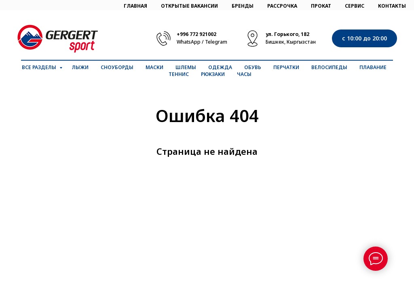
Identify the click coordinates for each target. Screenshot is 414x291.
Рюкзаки (213, 74)
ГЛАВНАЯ (135, 5)
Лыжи (80, 67)
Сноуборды (117, 67)
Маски (154, 67)
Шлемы (185, 67)
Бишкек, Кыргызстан (291, 41)
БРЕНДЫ (242, 5)
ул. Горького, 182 (287, 34)
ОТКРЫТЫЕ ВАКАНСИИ (189, 5)
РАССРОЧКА (282, 5)
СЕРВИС (354, 5)
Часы (244, 74)
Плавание (373, 67)
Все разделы (39, 67)
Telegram (216, 41)
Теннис (179, 74)
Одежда (220, 67)
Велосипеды (329, 67)
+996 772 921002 (196, 34)
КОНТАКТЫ (392, 5)
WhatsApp (189, 41)
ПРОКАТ (321, 5)
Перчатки (286, 67)
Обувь (252, 67)
